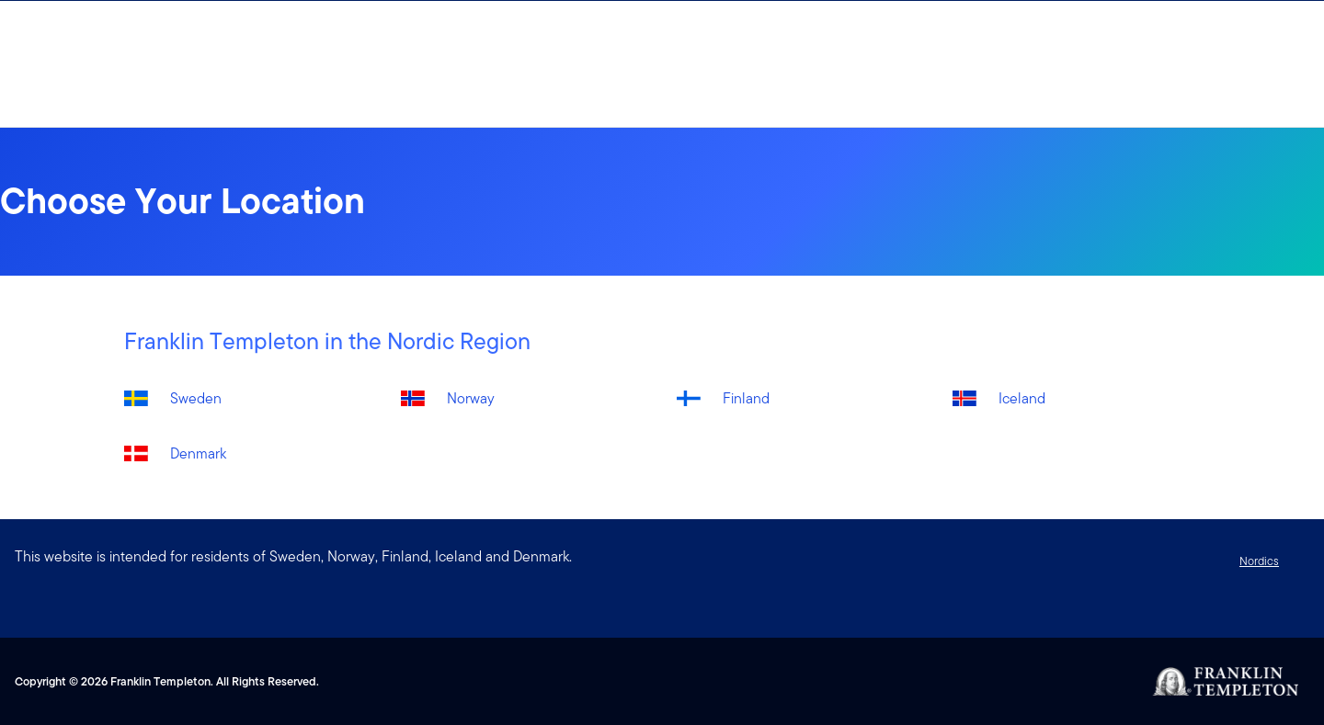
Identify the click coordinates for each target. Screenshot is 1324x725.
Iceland (1022, 398)
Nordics (1259, 561)
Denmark (198, 453)
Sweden (196, 398)
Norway (471, 398)
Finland (746, 398)
